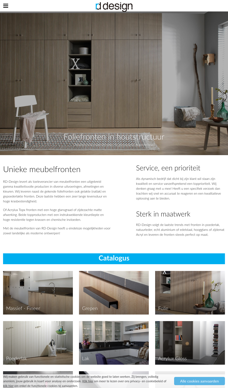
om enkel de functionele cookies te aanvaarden (40, 386)
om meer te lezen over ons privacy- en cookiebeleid (122, 381)
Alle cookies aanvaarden (199, 381)
